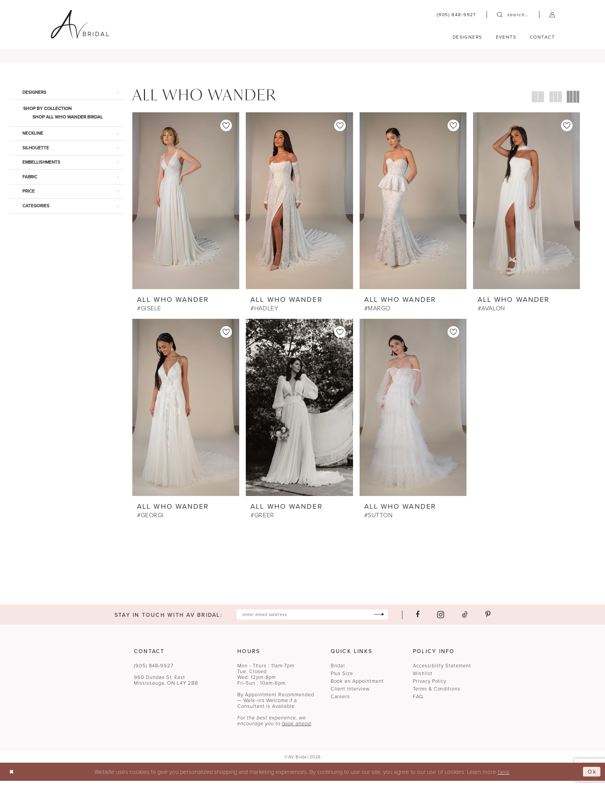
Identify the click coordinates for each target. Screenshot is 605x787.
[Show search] (513, 14)
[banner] (80, 24)
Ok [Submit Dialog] (592, 777)
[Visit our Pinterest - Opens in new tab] (491, 620)
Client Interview (350, 695)
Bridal (338, 671)
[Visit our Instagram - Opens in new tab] (444, 620)
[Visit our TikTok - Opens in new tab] (468, 620)
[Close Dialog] (12, 778)
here (504, 778)
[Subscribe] (383, 620)
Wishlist (423, 679)
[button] (552, 14)
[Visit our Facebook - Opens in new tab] (421, 620)
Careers (340, 702)
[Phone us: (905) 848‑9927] (456, 14)
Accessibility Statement (442, 671)
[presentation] (185, 205)
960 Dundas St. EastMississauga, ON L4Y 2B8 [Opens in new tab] (166, 686)
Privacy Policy (429, 687)
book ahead (296, 729)
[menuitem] (456, 14)
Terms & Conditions (436, 695)
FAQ (418, 702)
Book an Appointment (357, 687)
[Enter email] (312, 620)
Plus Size (342, 679)
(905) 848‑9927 (154, 671)
